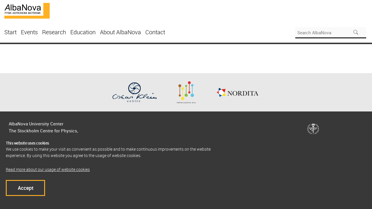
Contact (155, 32)
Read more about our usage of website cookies (48, 169)
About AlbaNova (120, 32)
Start (10, 32)
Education (83, 32)
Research (54, 32)
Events (29, 32)
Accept (25, 187)
